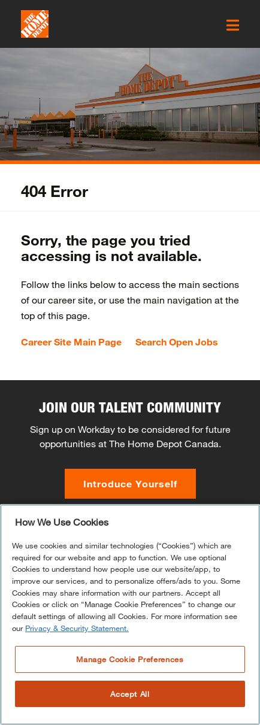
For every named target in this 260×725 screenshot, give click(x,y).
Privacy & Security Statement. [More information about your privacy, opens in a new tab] (77, 648)
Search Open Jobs (176, 341)
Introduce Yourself (130, 483)
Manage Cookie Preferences (129, 679)
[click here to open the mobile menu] (232, 25)
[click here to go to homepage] (35, 24)
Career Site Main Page (71, 341)
